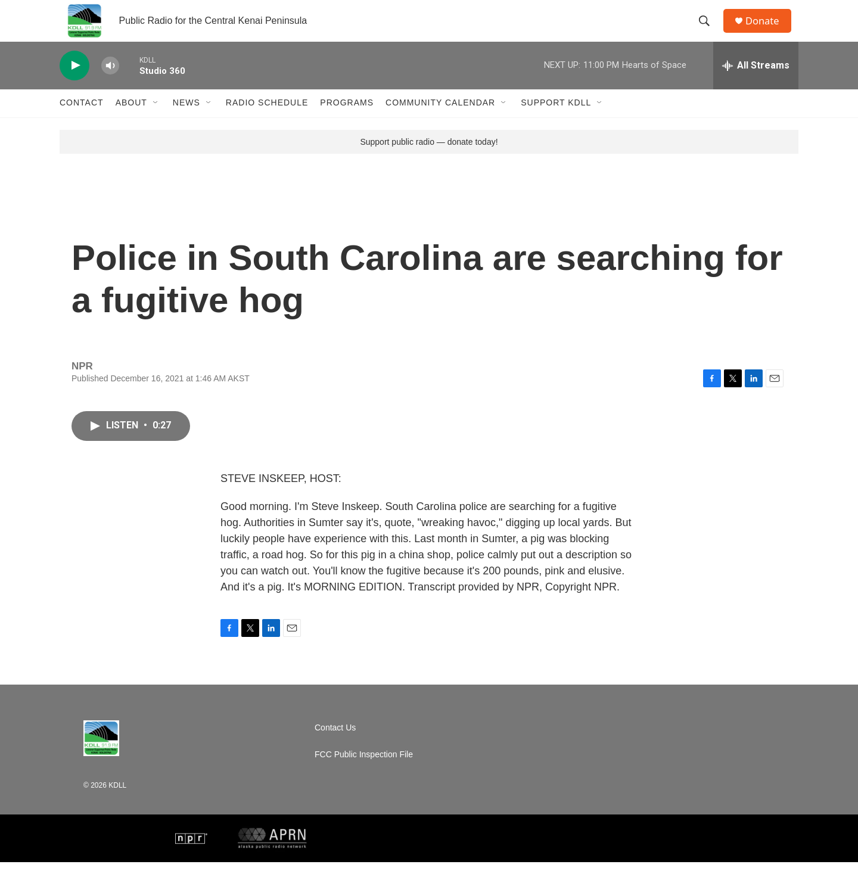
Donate (768, 31)
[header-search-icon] (708, 31)
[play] (74, 87)
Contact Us (335, 748)
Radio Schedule (267, 124)
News (186, 124)
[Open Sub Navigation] (156, 124)
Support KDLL (556, 124)
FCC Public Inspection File (364, 775)
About (131, 124)
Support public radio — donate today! (429, 162)
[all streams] (755, 86)
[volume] (110, 86)
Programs (347, 124)
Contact (82, 124)
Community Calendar (440, 124)
